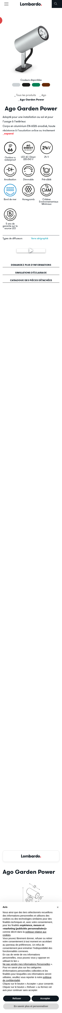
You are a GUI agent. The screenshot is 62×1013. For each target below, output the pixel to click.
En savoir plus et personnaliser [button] (31, 1006)
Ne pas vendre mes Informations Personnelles (26, 964)
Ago (43, 95)
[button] (57, 907)
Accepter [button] (45, 998)
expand (9, 133)
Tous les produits (26, 95)
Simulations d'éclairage (31, 272)
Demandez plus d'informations (31, 264)
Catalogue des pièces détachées (31, 280)
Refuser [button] (17, 998)
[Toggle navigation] (6, 4)
